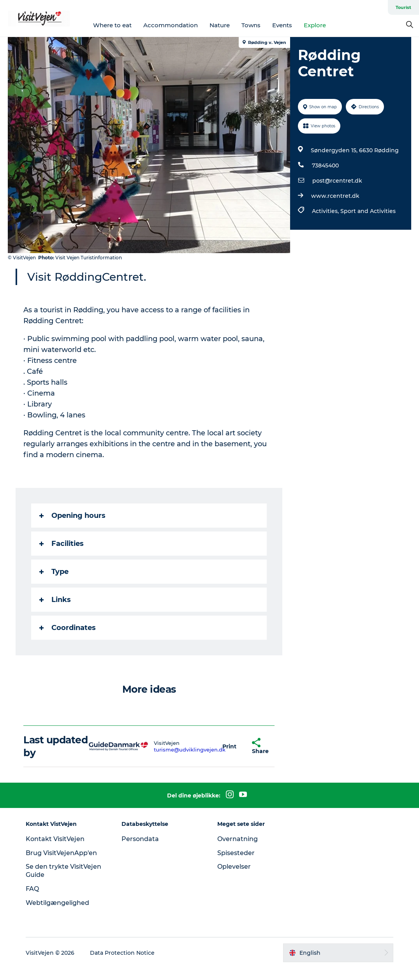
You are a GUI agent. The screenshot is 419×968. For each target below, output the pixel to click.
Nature (220, 25)
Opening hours (72, 515)
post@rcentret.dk (337, 180)
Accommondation (170, 25)
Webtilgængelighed (57, 902)
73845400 (325, 165)
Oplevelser (234, 866)
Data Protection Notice (122, 952)
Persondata (140, 839)
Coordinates (67, 627)
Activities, (326, 211)
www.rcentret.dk (335, 195)
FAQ (32, 888)
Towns (251, 25)
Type (54, 571)
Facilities (61, 543)
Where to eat (112, 25)
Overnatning (237, 839)
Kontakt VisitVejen (55, 839)
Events (282, 25)
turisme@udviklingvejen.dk (189, 749)
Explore (315, 25)
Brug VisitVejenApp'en (61, 853)
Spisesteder (236, 853)
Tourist (403, 7)
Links (55, 599)
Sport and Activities (368, 211)
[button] (229, 746)
